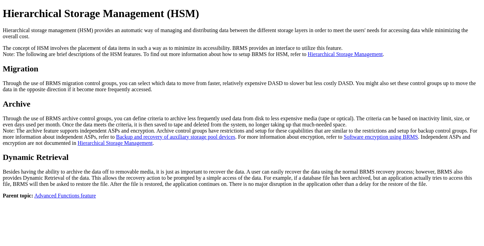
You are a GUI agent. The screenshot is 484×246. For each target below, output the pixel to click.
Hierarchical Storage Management (345, 54)
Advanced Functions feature (65, 196)
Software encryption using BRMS (381, 137)
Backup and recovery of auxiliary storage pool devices (175, 137)
